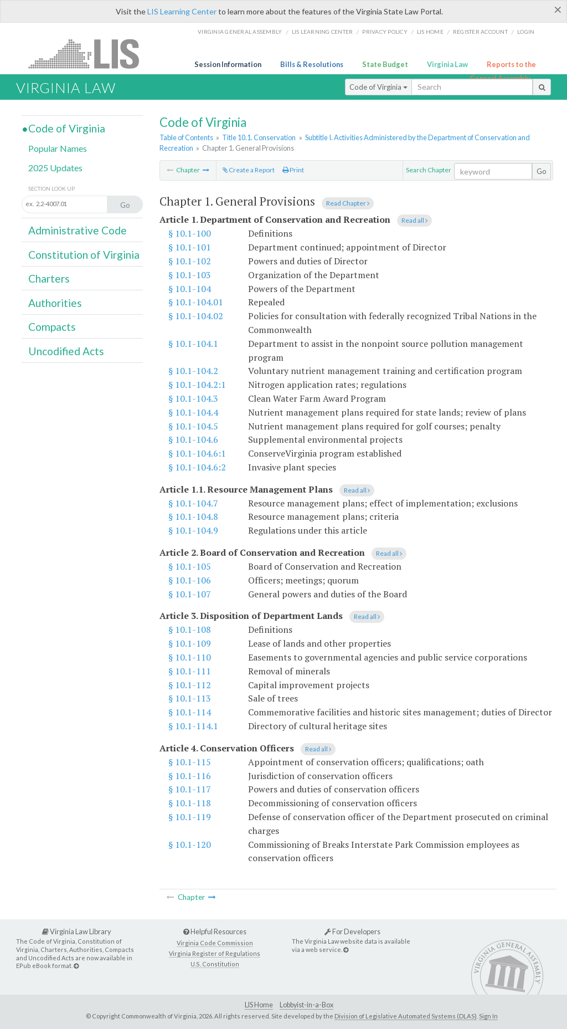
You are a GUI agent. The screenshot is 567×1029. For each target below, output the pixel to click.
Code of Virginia (378, 87)
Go (542, 171)
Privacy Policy (385, 31)
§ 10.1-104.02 (195, 316)
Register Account (480, 31)
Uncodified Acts (66, 351)
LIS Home (259, 1005)
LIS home (430, 31)
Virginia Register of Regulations (214, 953)
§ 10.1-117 (189, 789)
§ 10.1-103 (189, 275)
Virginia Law (447, 64)
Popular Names (57, 148)
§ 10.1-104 (189, 289)
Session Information (227, 64)
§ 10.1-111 (189, 671)
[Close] (558, 9)
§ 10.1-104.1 (193, 343)
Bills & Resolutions (311, 64)
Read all (414, 220)
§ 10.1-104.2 (193, 371)
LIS (90, 53)
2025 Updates (55, 167)
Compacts (52, 326)
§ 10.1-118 (189, 803)
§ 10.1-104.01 (195, 302)
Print (293, 170)
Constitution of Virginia (84, 254)
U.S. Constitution (214, 963)
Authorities (55, 302)
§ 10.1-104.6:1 (197, 453)
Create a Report (249, 170)
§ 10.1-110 (189, 657)
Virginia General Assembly (240, 31)
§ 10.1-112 (189, 685)
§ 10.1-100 (189, 233)
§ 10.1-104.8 (193, 516)
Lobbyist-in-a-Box (306, 1005)
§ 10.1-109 (189, 643)
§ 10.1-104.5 (193, 426)
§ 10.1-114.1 (193, 726)
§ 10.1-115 (189, 762)
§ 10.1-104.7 (193, 503)
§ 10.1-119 (189, 817)
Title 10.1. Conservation (259, 137)
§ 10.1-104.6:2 (197, 467)
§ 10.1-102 (189, 261)
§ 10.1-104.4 (193, 412)
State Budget (385, 64)
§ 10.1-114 (189, 712)
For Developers (352, 931)
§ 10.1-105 (189, 566)
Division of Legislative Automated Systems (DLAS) (405, 1016)
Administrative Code (77, 230)
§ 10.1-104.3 (193, 398)
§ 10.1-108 (189, 629)
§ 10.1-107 (189, 594)
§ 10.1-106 (189, 580)
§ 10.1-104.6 (193, 439)
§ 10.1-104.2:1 (197, 384)
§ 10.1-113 (189, 698)
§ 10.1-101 (189, 247)
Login (525, 31)
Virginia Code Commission (215, 942)
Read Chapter (347, 203)
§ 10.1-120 (189, 844)
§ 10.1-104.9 (193, 530)
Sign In (488, 1016)
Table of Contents (186, 137)
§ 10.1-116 (189, 776)
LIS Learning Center (182, 11)
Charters (49, 278)
